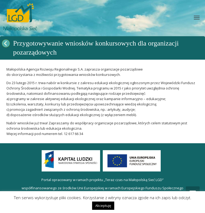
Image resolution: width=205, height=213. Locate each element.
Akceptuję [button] (103, 205)
